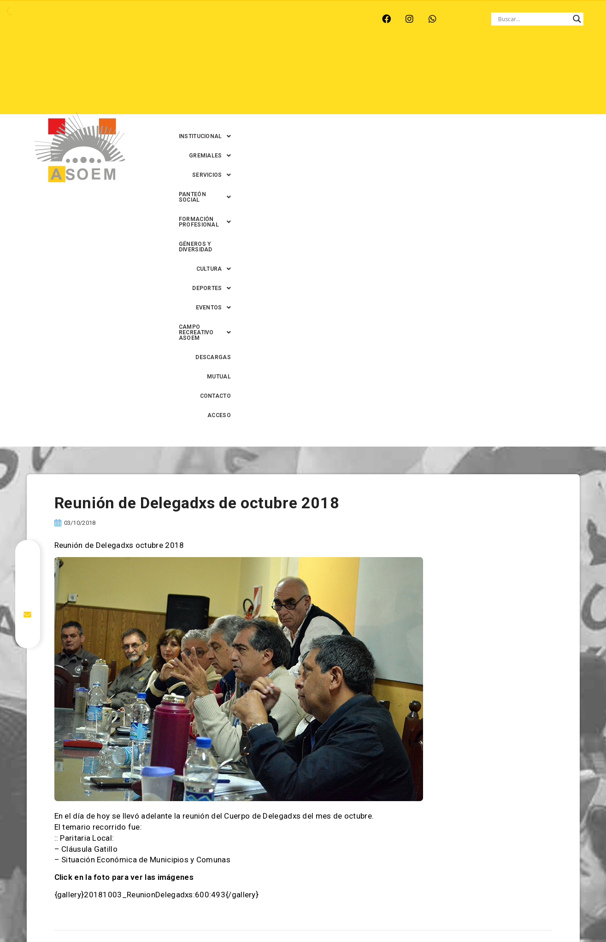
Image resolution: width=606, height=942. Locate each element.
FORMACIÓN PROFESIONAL (476, 59)
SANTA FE (227, 19)
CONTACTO (465, 98)
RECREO (146, 19)
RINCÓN (185, 19)
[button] (212, 59)
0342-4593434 (483, 913)
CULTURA (296, 79)
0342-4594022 (432, 913)
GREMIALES (273, 59)
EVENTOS (397, 79)
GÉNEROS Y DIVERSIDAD (231, 79)
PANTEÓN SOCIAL (389, 59)
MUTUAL (424, 98)
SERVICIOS (327, 59)
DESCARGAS (381, 98)
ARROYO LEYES (40, 19)
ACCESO (507, 98)
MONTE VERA (99, 19)
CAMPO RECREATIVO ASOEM (474, 79)
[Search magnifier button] (577, 18)
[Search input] (533, 18)
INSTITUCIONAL (212, 59)
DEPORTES (347, 79)
